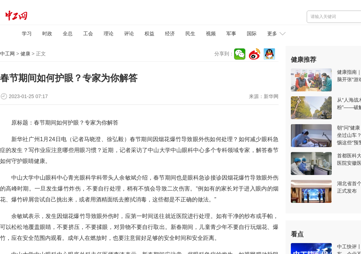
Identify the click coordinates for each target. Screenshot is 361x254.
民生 (190, 33)
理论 (109, 33)
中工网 (7, 53)
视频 (211, 33)
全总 (68, 33)
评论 (129, 33)
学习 (27, 33)
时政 (47, 33)
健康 (25, 53)
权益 (149, 33)
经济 (170, 33)
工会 (88, 33)
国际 (252, 33)
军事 (231, 33)
